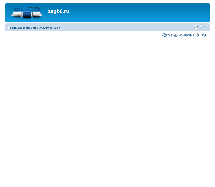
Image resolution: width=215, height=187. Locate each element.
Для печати (196, 26)
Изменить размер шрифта (203, 26)
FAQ (169, 35)
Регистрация (185, 35)
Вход (203, 35)
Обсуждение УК (49, 27)
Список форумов (24, 27)
